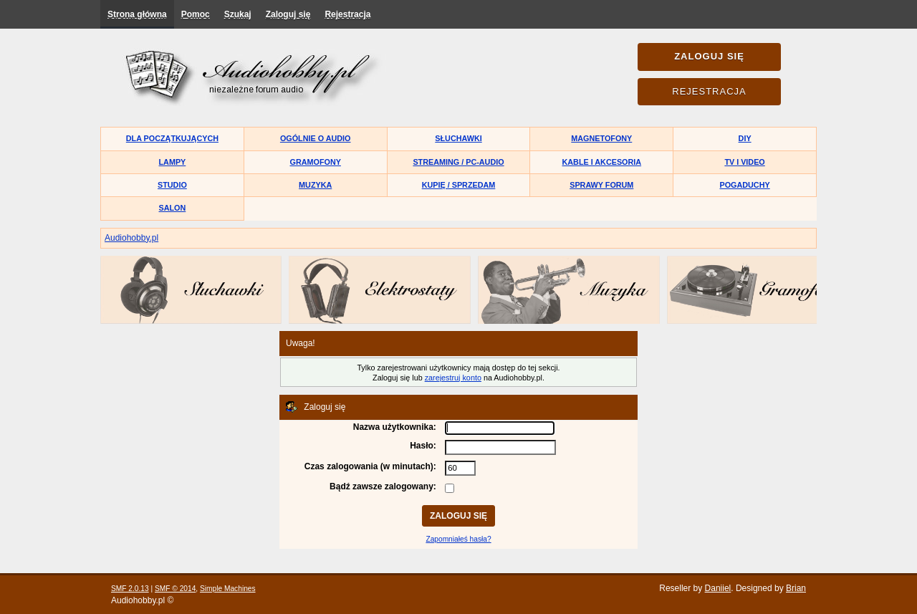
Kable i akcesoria (602, 162)
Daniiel (718, 588)
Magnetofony (601, 138)
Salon (172, 207)
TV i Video (744, 162)
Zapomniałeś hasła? (458, 539)
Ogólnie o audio (315, 138)
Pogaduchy (744, 185)
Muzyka (315, 185)
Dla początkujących (172, 138)
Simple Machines (228, 589)
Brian (796, 588)
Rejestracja (347, 14)
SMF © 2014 (175, 589)
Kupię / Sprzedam (459, 185)
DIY (745, 138)
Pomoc (195, 14)
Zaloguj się (288, 14)
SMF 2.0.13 (130, 589)
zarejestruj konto (453, 377)
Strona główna (137, 14)
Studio (172, 185)
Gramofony (315, 162)
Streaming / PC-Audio (458, 162)
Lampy (172, 162)
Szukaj (237, 14)
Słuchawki (458, 138)
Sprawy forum (601, 185)
